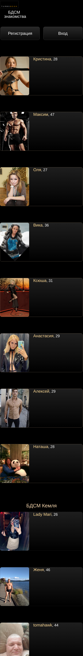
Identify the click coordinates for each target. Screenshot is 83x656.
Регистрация (20, 33)
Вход (63, 33)
